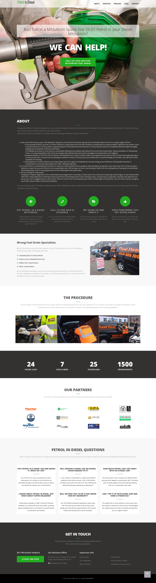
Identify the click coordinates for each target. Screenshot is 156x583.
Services (107, 4)
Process (117, 4)
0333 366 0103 (30, 559)
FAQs (126, 4)
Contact (135, 4)
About (97, 4)
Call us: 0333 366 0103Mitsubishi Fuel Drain (78, 62)
